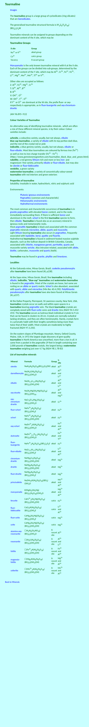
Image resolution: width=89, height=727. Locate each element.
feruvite (14, 500)
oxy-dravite (15, 392)
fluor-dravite (16, 474)
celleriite (14, 570)
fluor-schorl (16, 410)
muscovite (62, 229)
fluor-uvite (36, 310)
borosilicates (24, 18)
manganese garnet (43, 244)
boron (45, 212)
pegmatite (15, 229)
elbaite (64, 137)
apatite (45, 235)
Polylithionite (68, 289)
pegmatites (22, 212)
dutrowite (15, 436)
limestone (62, 256)
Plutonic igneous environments (35, 194)
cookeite (56, 268)
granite (13, 212)
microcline (34, 229)
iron (62, 159)
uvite (13, 524)
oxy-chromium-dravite (15, 402)
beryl (38, 235)
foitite (13, 551)
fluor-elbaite (16, 150)
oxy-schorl (15, 426)
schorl (35, 217)
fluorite (56, 235)
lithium (36, 159)
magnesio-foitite (15, 560)
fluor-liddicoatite (31, 165)
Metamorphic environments (33, 200)
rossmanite (15, 541)
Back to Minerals (12, 582)
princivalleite (16, 482)
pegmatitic (21, 226)
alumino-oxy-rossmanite (16, 532)
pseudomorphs (68, 268)
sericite (30, 247)
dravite (55, 310)
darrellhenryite (17, 373)
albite (43, 229)
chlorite (29, 244)
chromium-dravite (15, 459)
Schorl (48, 286)
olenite (16, 165)
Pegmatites (25, 197)
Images (13, 10)
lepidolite (29, 235)
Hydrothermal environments (33, 203)
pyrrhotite (57, 244)
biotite (13, 250)
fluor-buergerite (49, 105)
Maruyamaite (16, 65)
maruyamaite (16, 492)
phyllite (49, 256)
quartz (50, 229)
